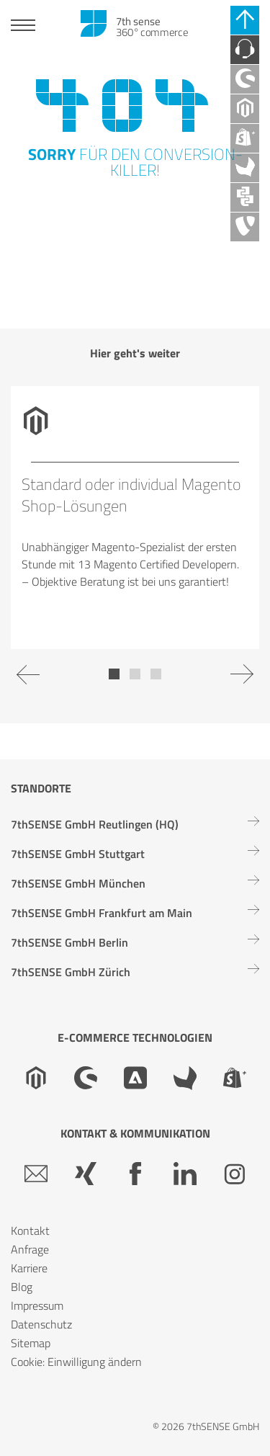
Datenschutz (41, 1324)
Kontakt (30, 1230)
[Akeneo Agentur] (244, 167)
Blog (21, 1286)
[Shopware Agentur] (244, 79)
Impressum (37, 1305)
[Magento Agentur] (244, 108)
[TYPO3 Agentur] (244, 227)
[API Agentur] (244, 197)
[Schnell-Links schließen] (244, 20)
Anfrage (30, 1249)
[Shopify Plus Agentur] (244, 138)
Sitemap (30, 1343)
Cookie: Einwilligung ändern (76, 1361)
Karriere (29, 1268)
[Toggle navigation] (23, 27)
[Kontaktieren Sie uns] (244, 49)
